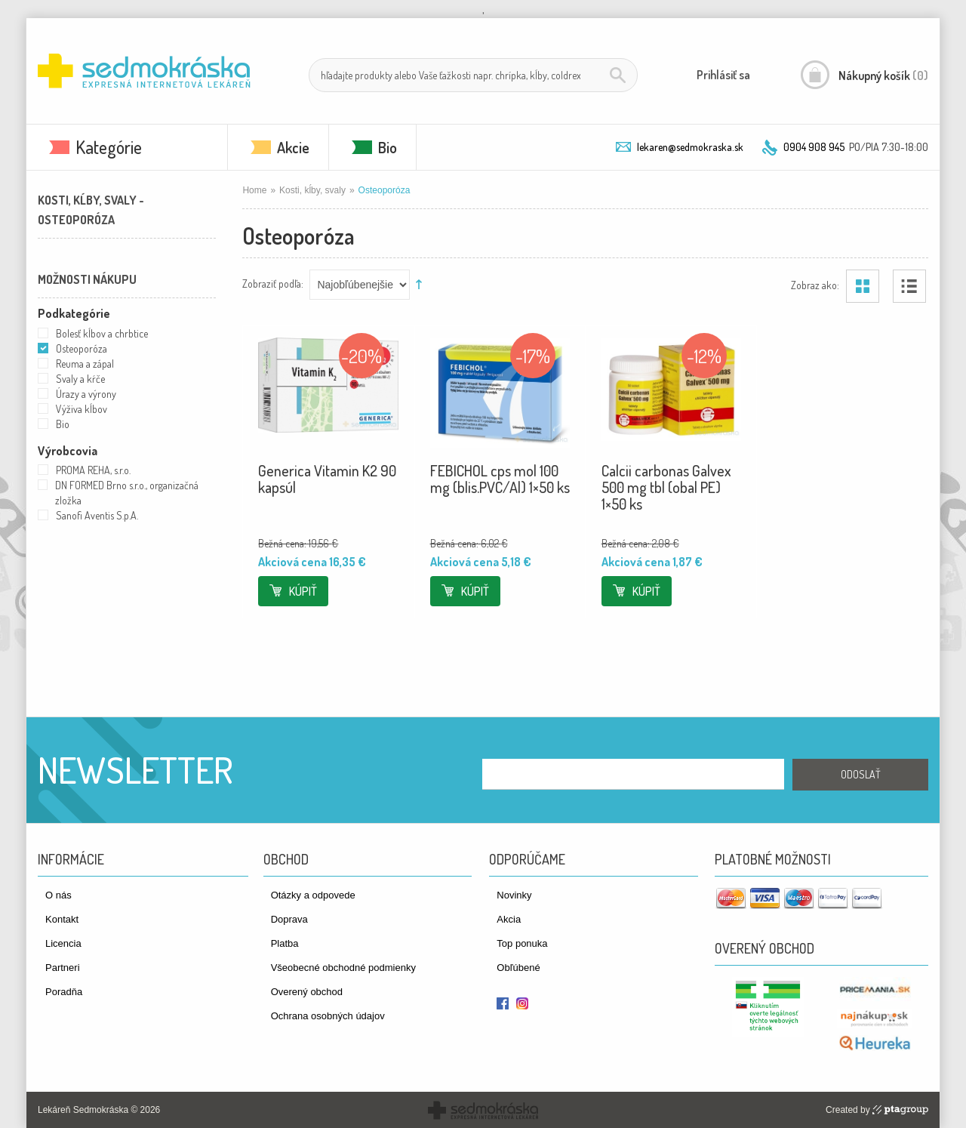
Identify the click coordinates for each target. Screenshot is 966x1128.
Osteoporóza (81, 348)
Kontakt (61, 919)
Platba (285, 943)
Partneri (62, 967)
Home (254, 190)
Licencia (63, 943)
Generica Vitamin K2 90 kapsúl (327, 479)
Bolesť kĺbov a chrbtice (102, 333)
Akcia (509, 919)
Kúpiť (303, 591)
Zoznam (909, 286)
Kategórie (108, 147)
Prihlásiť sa (723, 74)
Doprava (289, 919)
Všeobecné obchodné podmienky (343, 967)
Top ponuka (522, 943)
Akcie (293, 147)
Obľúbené (518, 967)
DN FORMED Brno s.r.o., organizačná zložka (126, 493)
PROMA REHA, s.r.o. (93, 470)
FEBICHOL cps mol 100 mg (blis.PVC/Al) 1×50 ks (500, 479)
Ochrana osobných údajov (328, 1016)
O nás (58, 895)
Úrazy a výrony (86, 393)
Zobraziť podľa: (272, 282)
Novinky (514, 895)
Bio (387, 147)
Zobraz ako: (815, 284)
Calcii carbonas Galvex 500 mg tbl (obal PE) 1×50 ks (666, 487)
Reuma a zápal (85, 363)
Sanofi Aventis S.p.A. (97, 515)
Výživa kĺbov (81, 408)
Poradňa (63, 991)
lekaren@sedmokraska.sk (690, 146)
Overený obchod (307, 991)
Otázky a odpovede (313, 895)
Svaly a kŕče (80, 378)
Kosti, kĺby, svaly (312, 190)
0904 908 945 (813, 146)
